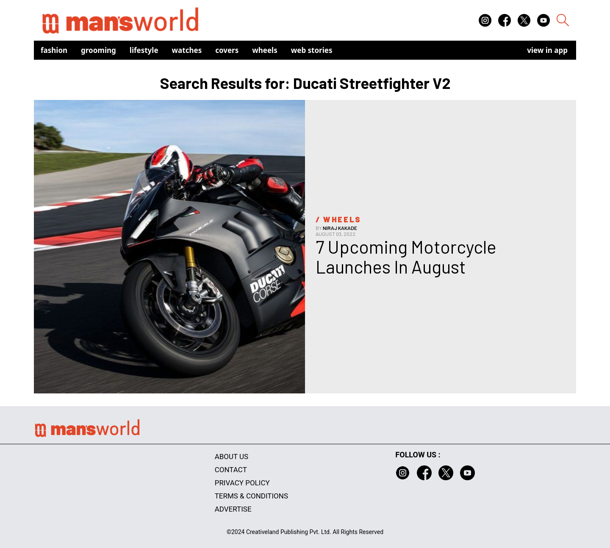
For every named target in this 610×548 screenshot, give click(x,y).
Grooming (98, 50)
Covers (226, 50)
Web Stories (312, 50)
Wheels (264, 50)
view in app (547, 50)
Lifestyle (144, 50)
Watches (187, 50)
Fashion (54, 50)
